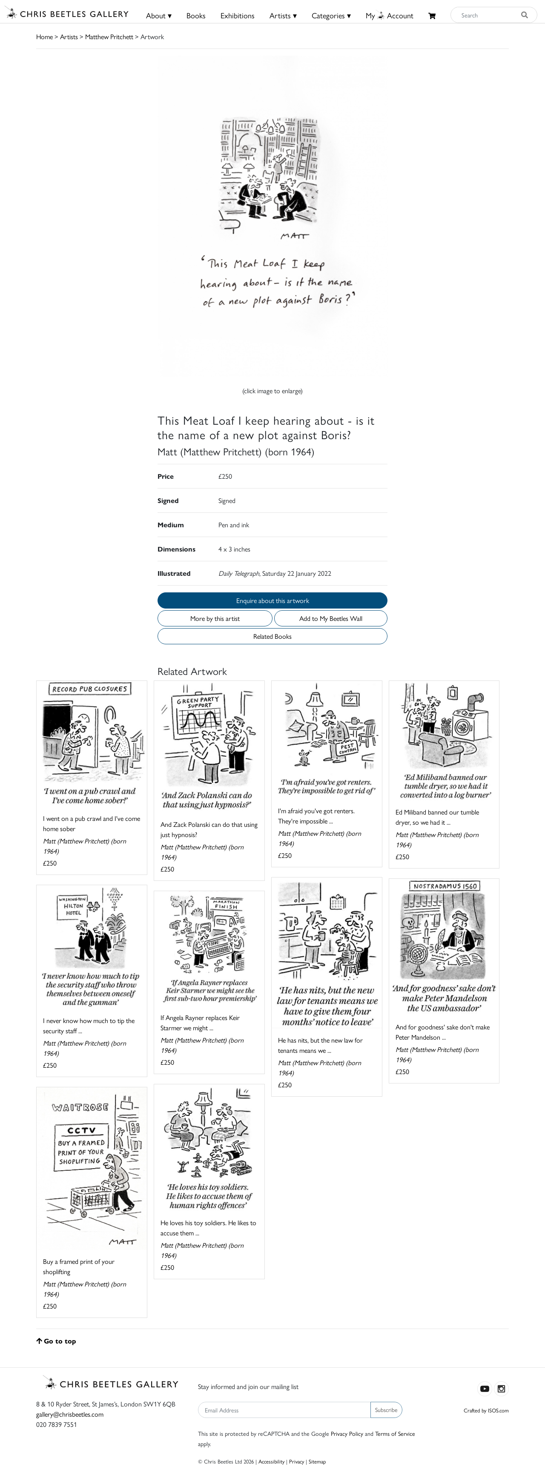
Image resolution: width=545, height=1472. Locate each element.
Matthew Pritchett (109, 36)
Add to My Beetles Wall (330, 618)
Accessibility (271, 1461)
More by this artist (215, 618)
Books (196, 15)
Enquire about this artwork (272, 600)
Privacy (296, 1461)
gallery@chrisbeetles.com (69, 1414)
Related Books (272, 636)
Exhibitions (238, 15)
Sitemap (317, 1461)
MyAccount (389, 15)
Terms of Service (395, 1433)
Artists (69, 36)
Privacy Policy (347, 1433)
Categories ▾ (331, 15)
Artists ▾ (283, 15)
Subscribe (386, 1409)
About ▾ (159, 15)
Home (44, 36)
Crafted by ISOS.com (486, 1410)
